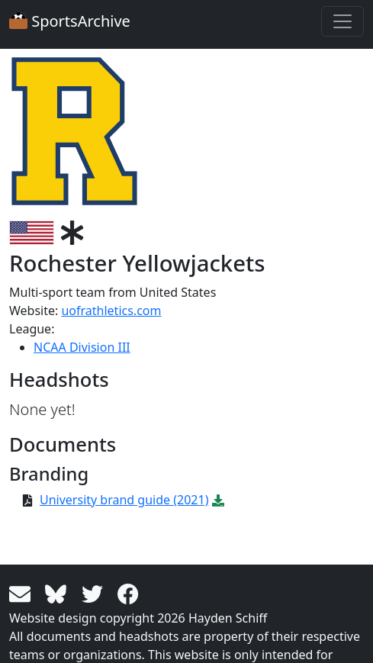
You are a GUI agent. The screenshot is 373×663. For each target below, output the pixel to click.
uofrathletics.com (111, 310)
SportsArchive (69, 21)
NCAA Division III (82, 347)
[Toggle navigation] (342, 21)
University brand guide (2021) (124, 499)
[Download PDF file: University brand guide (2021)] (218, 500)
